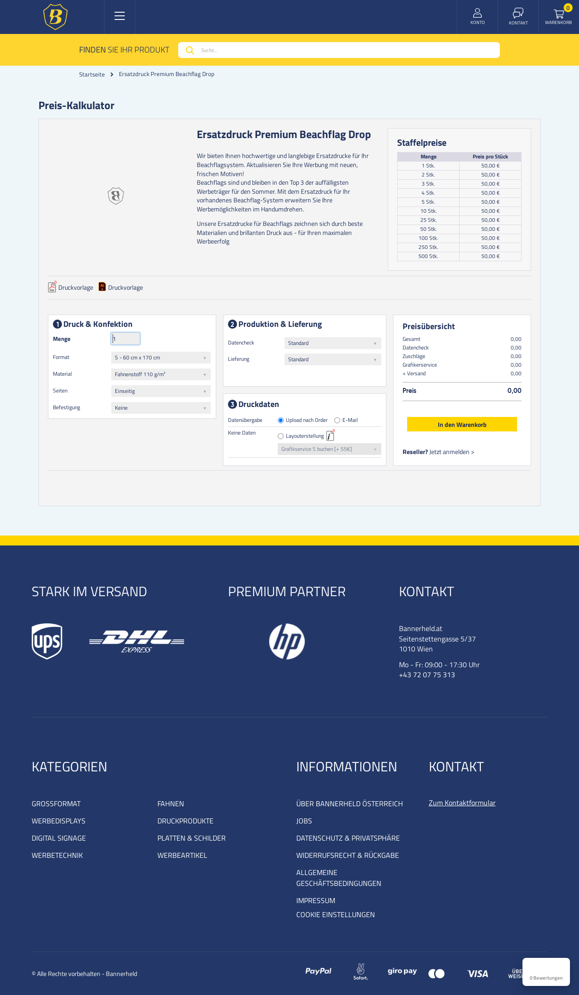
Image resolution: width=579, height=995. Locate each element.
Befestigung (66, 407)
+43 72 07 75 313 (427, 674)
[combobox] (339, 50)
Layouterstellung (305, 436)
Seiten (60, 390)
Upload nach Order (307, 420)
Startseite (92, 74)
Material (62, 373)
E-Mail (350, 420)
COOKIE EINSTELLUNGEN (335, 914)
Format (61, 357)
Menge (62, 338)
